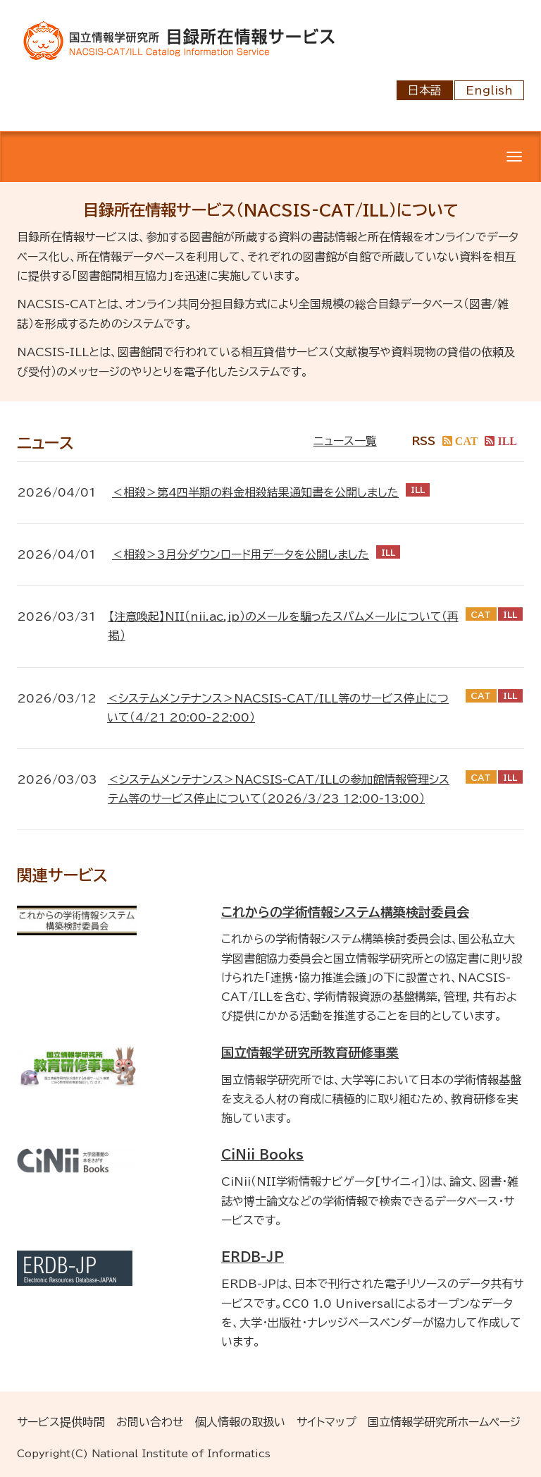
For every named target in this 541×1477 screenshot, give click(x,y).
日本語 (425, 90)
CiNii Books (262, 1154)
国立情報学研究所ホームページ (444, 1422)
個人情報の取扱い (240, 1422)
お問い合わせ (150, 1422)
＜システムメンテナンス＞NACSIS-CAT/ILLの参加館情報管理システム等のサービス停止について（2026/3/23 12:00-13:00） (278, 789)
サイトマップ (326, 1422)
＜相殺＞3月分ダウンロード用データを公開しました (240, 554)
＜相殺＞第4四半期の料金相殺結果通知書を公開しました (255, 492)
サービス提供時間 (61, 1422)
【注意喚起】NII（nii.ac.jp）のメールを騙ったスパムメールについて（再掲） (283, 626)
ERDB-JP (252, 1257)
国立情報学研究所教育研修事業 (310, 1052)
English (489, 90)
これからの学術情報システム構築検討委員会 (345, 912)
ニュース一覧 (345, 440)
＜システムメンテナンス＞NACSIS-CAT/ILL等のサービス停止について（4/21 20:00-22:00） (278, 708)
